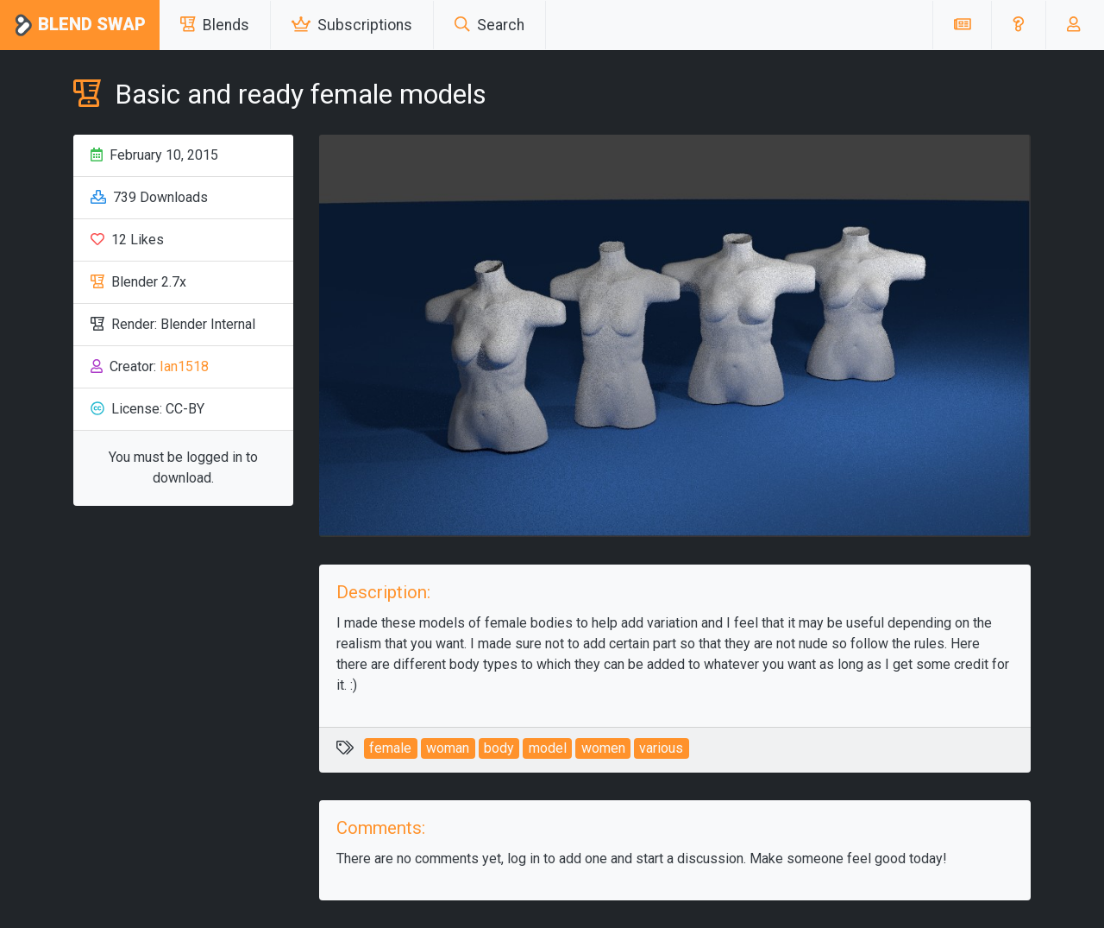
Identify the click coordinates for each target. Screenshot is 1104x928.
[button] (1018, 25)
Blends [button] (214, 25)
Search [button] (489, 25)
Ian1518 (184, 366)
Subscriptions (352, 25)
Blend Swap (80, 25)
